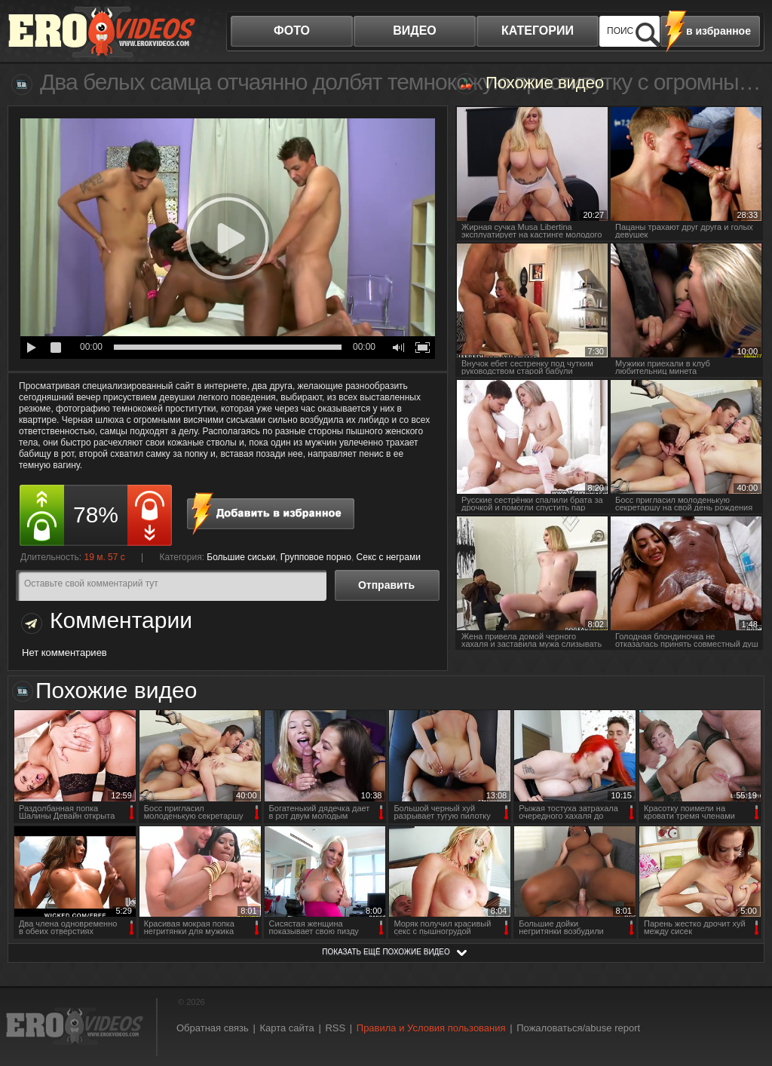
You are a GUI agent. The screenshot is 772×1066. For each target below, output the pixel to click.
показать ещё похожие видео (386, 952)
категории (537, 30)
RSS (335, 1028)
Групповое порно (315, 557)
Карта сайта (286, 1028)
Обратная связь (212, 1028)
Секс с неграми (389, 557)
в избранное (718, 31)
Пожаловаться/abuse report (578, 1028)
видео (415, 30)
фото (292, 30)
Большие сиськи (241, 557)
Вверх (743, 1000)
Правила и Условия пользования (431, 1028)
